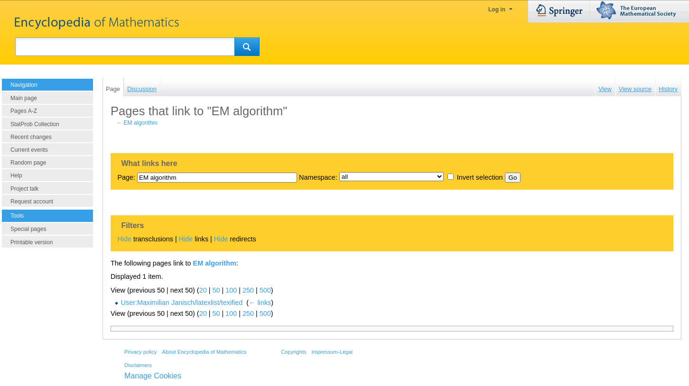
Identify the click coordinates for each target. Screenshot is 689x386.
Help (16, 175)
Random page (28, 162)
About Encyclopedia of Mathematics (204, 352)
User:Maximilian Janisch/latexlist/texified (182, 302)
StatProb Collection (34, 124)
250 (248, 290)
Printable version (31, 242)
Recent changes (31, 137)
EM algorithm (141, 122)
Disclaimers (138, 365)
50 (216, 290)
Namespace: (318, 177)
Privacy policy (140, 352)
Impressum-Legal (332, 352)
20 (203, 290)
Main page (23, 98)
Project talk (24, 188)
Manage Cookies (152, 376)
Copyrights (293, 352)
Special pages (28, 229)
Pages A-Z (23, 111)
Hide (124, 239)
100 (231, 290)
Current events (29, 150)
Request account (31, 201)
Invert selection (480, 177)
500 (265, 290)
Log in (496, 9)
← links (260, 302)
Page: (126, 177)
